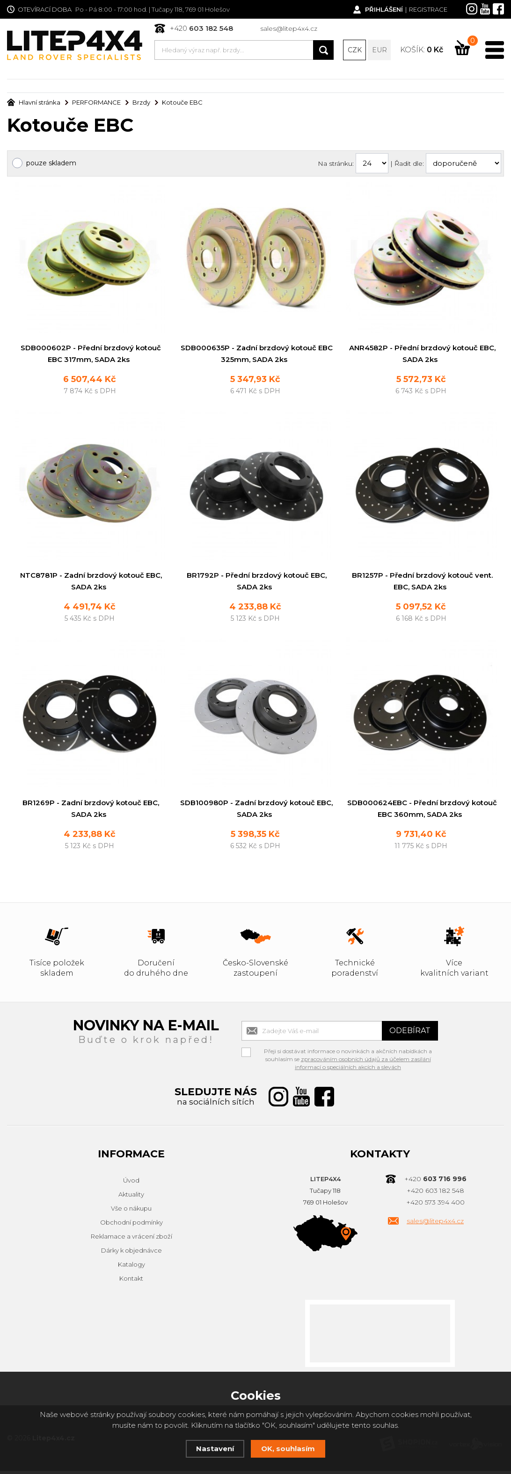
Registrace (428, 9)
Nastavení (215, 1448)
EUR (379, 50)
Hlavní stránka (33, 103)
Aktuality (131, 1198)
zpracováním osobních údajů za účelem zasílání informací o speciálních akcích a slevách (363, 1066)
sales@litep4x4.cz (288, 28)
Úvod (131, 1184)
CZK (355, 50)
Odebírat (410, 1034)
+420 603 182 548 (435, 1194)
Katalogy (131, 1268)
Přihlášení (384, 9)
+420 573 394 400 (435, 1206)
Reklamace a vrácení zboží (131, 1240)
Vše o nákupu (131, 1212)
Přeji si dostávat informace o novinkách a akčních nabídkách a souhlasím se (348, 1056)
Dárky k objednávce (131, 1254)
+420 (201, 28)
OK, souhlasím (288, 1448)
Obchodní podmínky (131, 1226)
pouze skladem (51, 164)
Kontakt (131, 1282)
